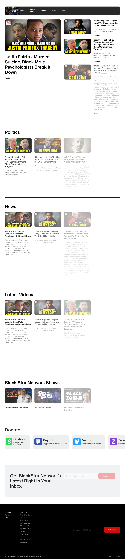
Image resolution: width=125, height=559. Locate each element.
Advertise (8, 515)
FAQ (6, 518)
